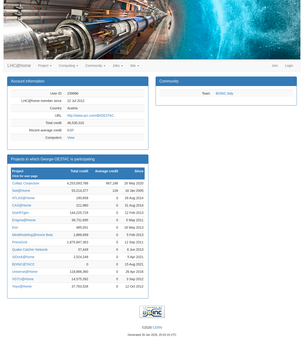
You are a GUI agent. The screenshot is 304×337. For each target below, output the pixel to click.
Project (45, 65)
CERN (157, 327)
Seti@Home (21, 191)
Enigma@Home (24, 220)
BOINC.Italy (224, 93)
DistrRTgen (20, 213)
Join (275, 65)
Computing (68, 65)
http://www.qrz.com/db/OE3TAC (90, 115)
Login (289, 65)
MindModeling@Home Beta (32, 235)
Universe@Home (25, 272)
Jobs (118, 65)
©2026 (152, 327)
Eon (15, 227)
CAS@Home (21, 205)
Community (95, 65)
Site (134, 65)
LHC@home (19, 65)
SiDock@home (23, 257)
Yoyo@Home (22, 286)
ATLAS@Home (23, 198)
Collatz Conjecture (25, 183)
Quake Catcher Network (30, 249)
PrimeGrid (19, 242)
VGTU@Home (22, 279)
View (70, 138)
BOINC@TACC (23, 264)
